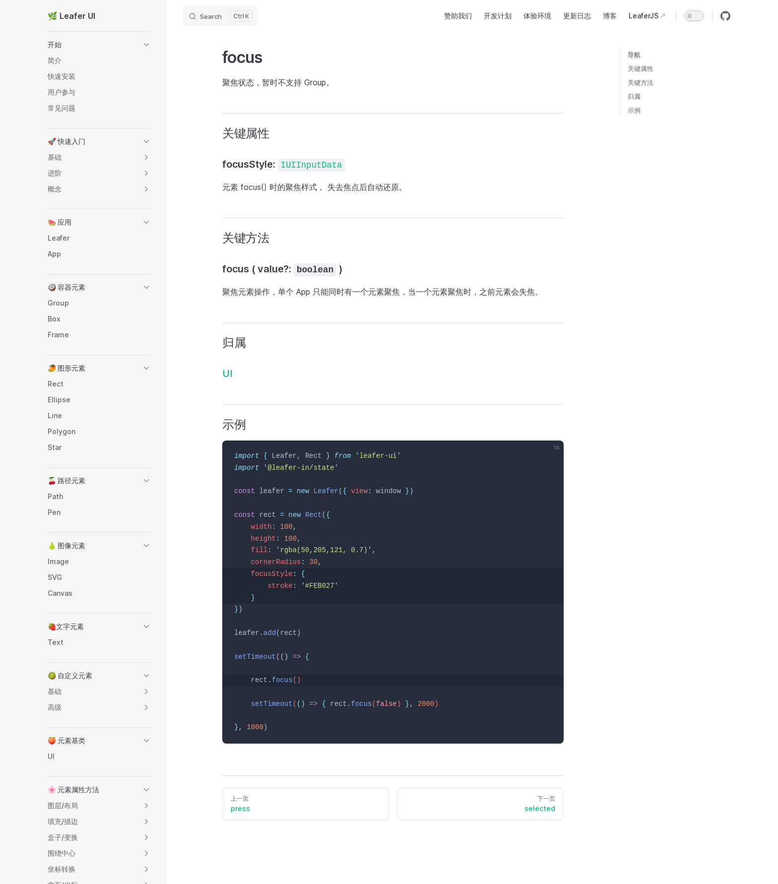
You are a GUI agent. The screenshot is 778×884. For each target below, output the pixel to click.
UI (227, 373)
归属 (634, 96)
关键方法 (640, 82)
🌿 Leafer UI (71, 16)
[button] (99, 45)
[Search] (220, 16)
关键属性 (640, 68)
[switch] (694, 15)
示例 (634, 110)
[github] (725, 16)
